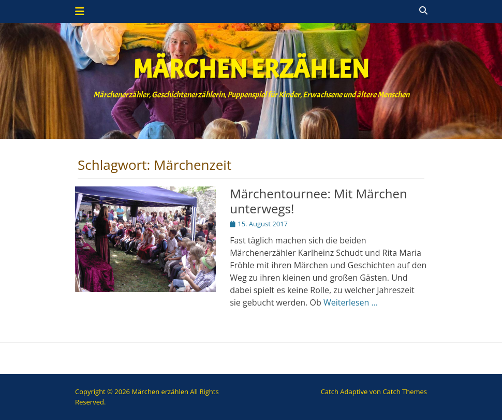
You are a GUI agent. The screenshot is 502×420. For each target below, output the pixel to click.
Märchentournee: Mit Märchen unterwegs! (318, 201)
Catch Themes (404, 391)
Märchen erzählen (251, 69)
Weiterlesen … (350, 302)
